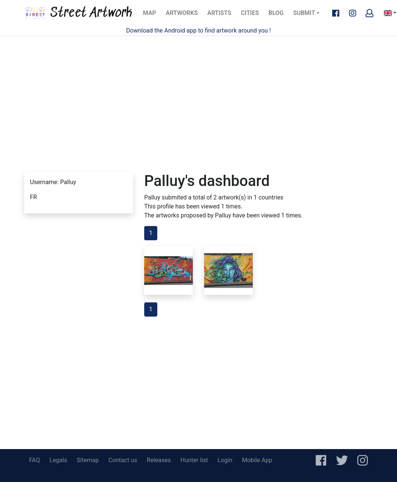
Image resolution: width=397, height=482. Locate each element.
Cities (252, 15)
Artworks (181, 15)
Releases (159, 460)
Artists (221, 15)
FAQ (34, 460)
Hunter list (194, 460)
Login (225, 460)
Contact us (122, 460)
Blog (278, 15)
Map (152, 15)
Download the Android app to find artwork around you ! (198, 30)
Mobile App (257, 460)
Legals (58, 460)
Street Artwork (78, 13)
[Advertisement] (199, 93)
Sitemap (88, 460)
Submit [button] (304, 12)
